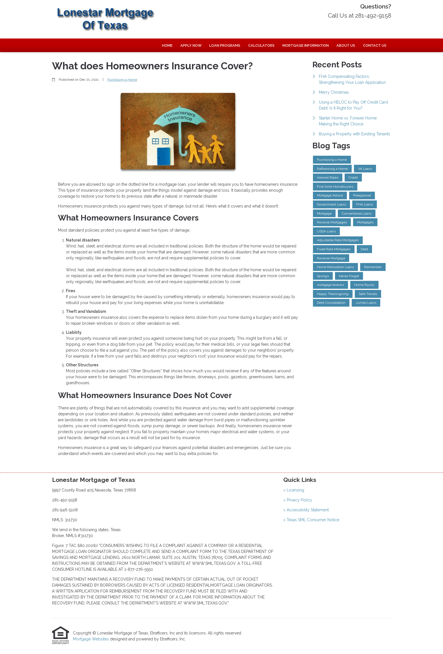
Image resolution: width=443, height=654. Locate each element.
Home (167, 45)
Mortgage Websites (91, 639)
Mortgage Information (305, 45)
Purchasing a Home (122, 80)
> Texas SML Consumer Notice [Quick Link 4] (311, 520)
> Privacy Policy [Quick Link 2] (297, 500)
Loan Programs (224, 45)
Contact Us (374, 45)
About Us (345, 45)
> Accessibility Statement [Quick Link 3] (306, 510)
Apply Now (191, 45)
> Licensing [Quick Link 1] (293, 490)
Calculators (261, 45)
